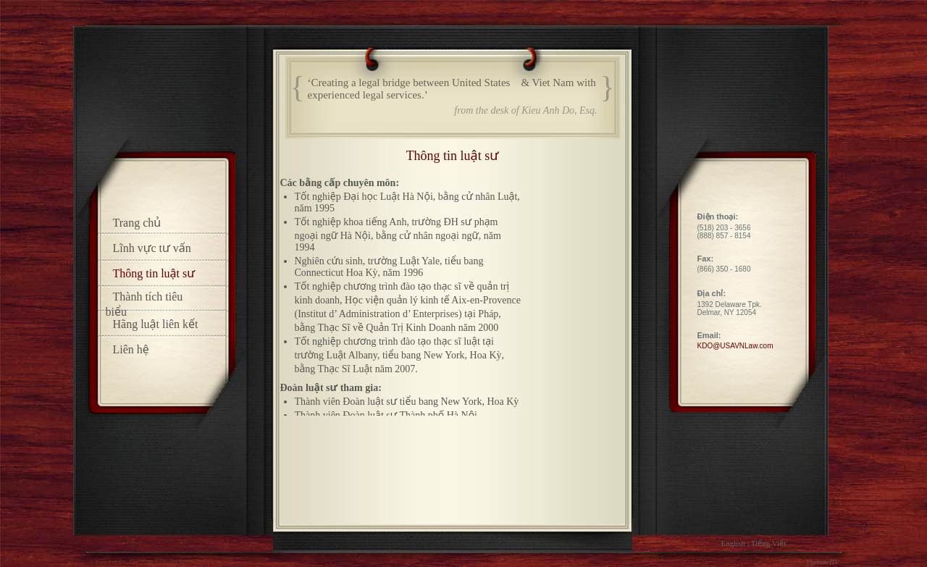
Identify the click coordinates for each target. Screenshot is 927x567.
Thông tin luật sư (154, 273)
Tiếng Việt (769, 543)
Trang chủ (137, 223)
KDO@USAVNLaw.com (735, 346)
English (733, 543)
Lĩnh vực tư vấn (152, 248)
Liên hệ (131, 349)
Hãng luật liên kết (155, 324)
